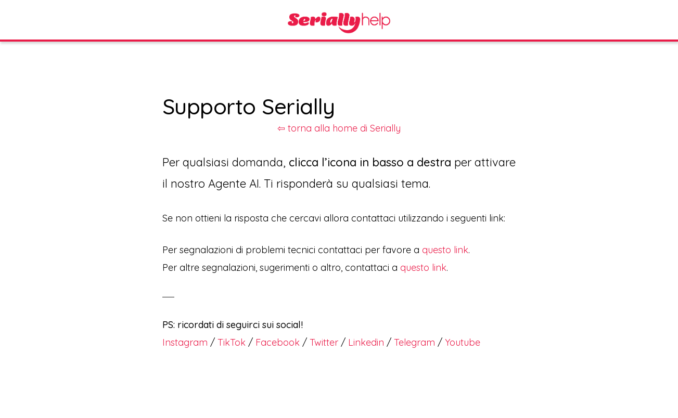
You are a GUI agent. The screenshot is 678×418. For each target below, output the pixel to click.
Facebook (277, 342)
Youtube (462, 342)
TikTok (232, 342)
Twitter (324, 342)
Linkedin (366, 342)
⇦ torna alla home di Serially (339, 128)
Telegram (414, 342)
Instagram (185, 342)
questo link (445, 250)
